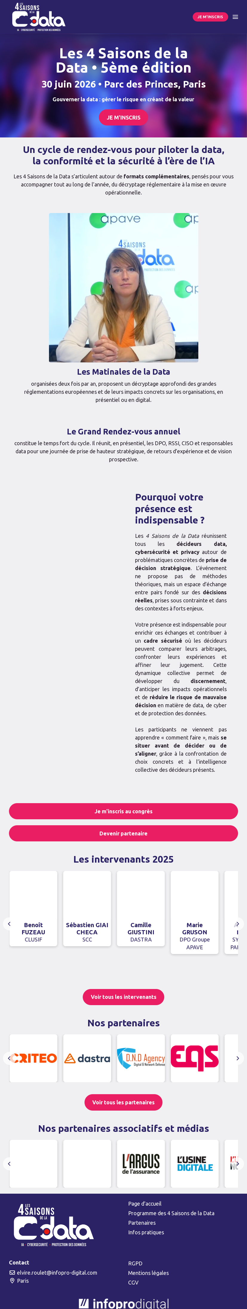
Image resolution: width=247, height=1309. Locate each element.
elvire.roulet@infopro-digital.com (53, 1273)
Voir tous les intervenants (124, 997)
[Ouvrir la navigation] (235, 17)
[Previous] (9, 923)
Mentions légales (148, 1273)
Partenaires (142, 1223)
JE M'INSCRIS (210, 17)
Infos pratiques (146, 1232)
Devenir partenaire (123, 833)
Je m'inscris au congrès (124, 811)
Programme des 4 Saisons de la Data (171, 1213)
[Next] (237, 923)
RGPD (135, 1263)
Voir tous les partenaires (123, 1102)
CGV (133, 1282)
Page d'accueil (145, 1204)
